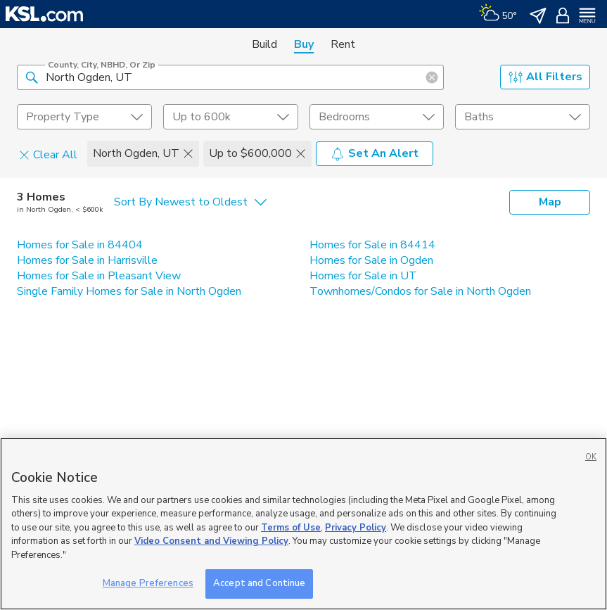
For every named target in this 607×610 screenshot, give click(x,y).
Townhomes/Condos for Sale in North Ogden (420, 291)
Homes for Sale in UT (363, 276)
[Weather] (497, 14)
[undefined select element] (84, 117)
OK (590, 457)
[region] (303, 524)
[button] (32, 77)
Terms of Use (291, 527)
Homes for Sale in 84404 (80, 245)
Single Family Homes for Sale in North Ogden (129, 291)
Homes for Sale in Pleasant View (99, 276)
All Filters (545, 76)
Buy (304, 44)
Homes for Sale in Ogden (371, 260)
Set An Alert (374, 153)
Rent (343, 44)
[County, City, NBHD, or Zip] (230, 77)
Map (550, 202)
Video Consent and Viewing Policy (211, 541)
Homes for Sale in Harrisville (87, 260)
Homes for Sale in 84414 (372, 245)
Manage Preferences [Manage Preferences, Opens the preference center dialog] (148, 583)
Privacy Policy (355, 527)
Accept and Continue (259, 583)
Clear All (48, 154)
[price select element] (230, 117)
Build (264, 44)
